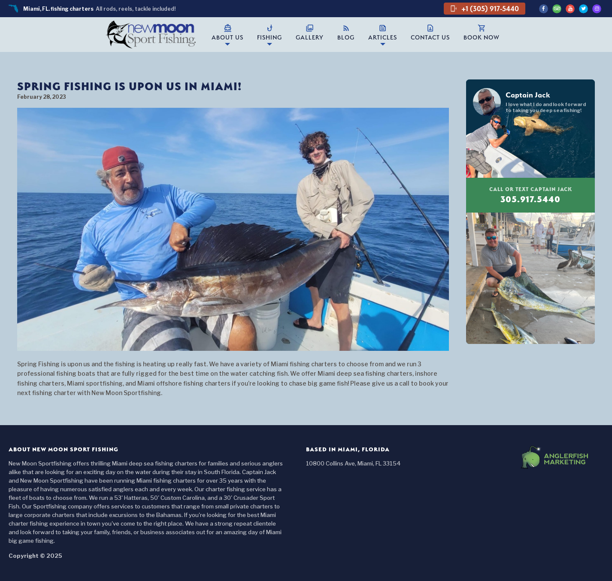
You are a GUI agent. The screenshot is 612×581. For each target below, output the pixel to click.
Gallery (310, 32)
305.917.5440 (530, 195)
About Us (227, 32)
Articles (382, 32)
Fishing (269, 32)
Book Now (482, 32)
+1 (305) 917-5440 (484, 8)
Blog (345, 32)
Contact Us (430, 32)
